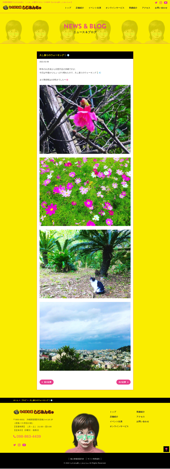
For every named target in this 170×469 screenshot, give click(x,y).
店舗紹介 (80, 8)
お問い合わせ (161, 8)
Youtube (165, 2)
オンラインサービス (115, 8)
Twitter (156, 2)
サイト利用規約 (94, 459)
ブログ (23, 401)
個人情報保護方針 (76, 459)
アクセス (146, 8)
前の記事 (48, 382)
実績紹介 (133, 8)
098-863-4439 (29, 437)
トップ (68, 8)
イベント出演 (95, 8)
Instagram (160, 2)
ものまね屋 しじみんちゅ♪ (25, 8)
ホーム (15, 401)
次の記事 (121, 382)
